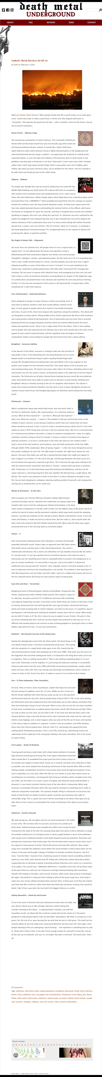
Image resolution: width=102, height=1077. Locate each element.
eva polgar (40, 994)
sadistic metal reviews (77, 998)
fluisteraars (66, 994)
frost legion (77, 994)
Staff (16, 65)
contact (91, 22)
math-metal (32, 998)
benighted (59, 991)
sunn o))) (43, 1002)
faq (30, 22)
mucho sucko (53, 998)
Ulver (57, 1002)
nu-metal (63, 998)
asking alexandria (47, 991)
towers (51, 1002)
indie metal (22, 998)
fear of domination (53, 994)
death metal (79, 991)
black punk (69, 991)
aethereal (20, 991)
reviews (51, 22)
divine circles (16, 994)
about (10, 22)
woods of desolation (68, 1002)
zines (71, 22)
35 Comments (17, 987)
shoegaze (27, 1002)
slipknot (35, 1002)
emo (33, 994)
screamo (19, 1002)
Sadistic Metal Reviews (29, 115)
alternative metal (32, 991)
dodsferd (27, 994)
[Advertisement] (53, 42)
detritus (89, 991)
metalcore (42, 998)
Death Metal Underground (38, 1074)
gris (84, 994)
